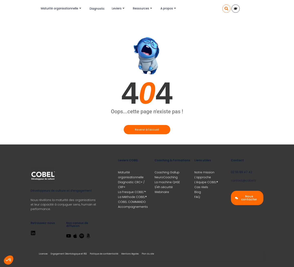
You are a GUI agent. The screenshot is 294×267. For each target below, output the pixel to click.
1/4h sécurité (164, 187)
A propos (168, 8)
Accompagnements (133, 207)
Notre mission (204, 172)
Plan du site (148, 253)
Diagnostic (97, 9)
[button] (226, 9)
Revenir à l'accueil (147, 130)
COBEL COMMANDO (132, 202)
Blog (197, 192)
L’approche (202, 177)
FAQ (197, 197)
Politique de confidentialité (104, 253)
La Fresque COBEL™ (132, 192)
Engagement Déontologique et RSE (69, 253)
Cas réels (201, 187)
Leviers (119, 8)
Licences (43, 253)
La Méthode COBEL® (132, 197)
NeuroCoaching (166, 177)
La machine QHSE (167, 182)
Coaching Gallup (167, 172)
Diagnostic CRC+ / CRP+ (131, 184)
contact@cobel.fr (243, 180)
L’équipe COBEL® (206, 182)
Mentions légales (130, 253)
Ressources (143, 8)
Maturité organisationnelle (61, 8)
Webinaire (162, 192)
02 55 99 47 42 (241, 172)
